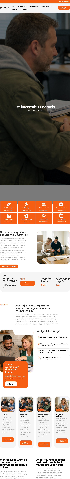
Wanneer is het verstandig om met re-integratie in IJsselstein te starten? (54, 344)
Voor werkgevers (34, 6)
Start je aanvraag (8, 210)
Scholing (41, 410)
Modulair (59, 410)
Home (13, 6)
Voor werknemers (46, 6)
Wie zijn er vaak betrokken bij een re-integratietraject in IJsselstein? (50, 358)
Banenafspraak (22, 6)
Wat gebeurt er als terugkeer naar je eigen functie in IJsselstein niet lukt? (54, 351)
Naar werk (23, 410)
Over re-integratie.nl (64, 1)
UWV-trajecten (24, 9)
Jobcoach (14, 9)
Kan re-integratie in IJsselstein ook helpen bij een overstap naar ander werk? (54, 338)
